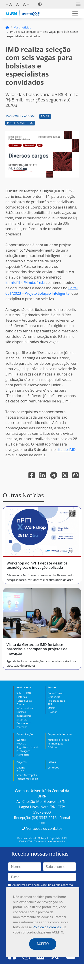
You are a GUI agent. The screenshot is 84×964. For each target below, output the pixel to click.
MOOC (52, 708)
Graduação (54, 696)
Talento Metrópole (27, 778)
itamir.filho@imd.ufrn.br (25, 282)
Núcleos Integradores (23, 713)
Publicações (23, 751)
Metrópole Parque (58, 739)
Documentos (23, 723)
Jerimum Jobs (55, 743)
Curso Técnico (56, 693)
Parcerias (21, 727)
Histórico (21, 696)
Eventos (21, 739)
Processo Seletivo (20, 123)
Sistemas (21, 719)
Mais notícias (22, 27)
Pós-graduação (56, 700)
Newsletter (22, 754)
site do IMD (66, 449)
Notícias (21, 743)
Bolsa (45, 116)
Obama (20, 767)
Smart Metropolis (26, 775)
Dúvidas (52, 712)
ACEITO (43, 944)
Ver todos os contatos (42, 828)
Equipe (20, 704)
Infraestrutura (24, 708)
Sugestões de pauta (27, 747)
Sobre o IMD (23, 693)
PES (50, 704)
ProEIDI (20, 771)
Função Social (24, 700)
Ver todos (53, 767)
